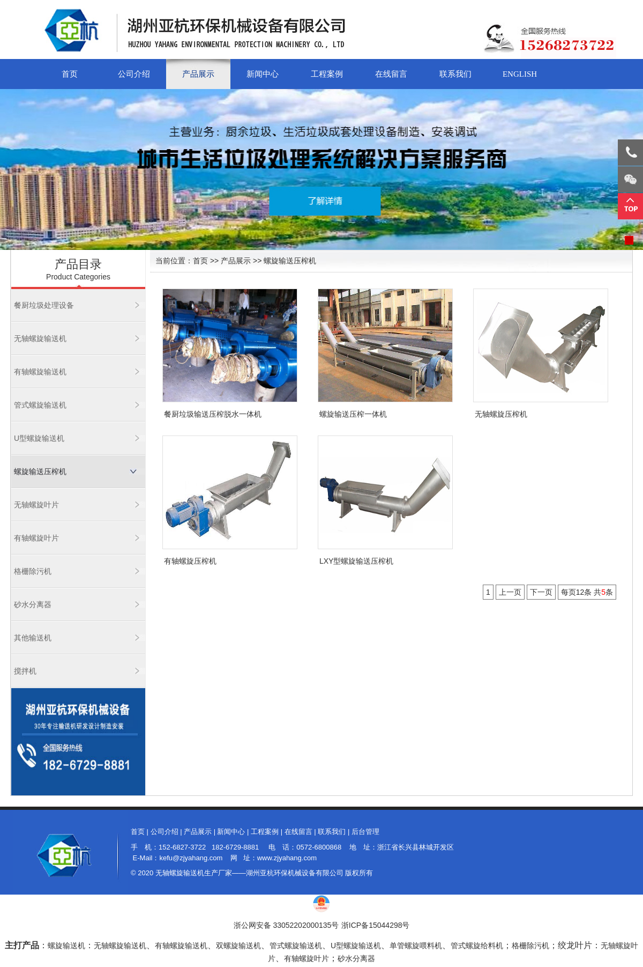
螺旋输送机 (66, 945)
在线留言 (391, 74)
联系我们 (455, 74)
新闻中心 (262, 74)
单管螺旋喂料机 (416, 945)
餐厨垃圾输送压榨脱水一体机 (212, 414)
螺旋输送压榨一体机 (353, 414)
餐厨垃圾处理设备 (44, 305)
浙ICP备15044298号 (375, 925)
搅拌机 (25, 671)
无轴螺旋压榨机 (501, 414)
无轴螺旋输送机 (40, 338)
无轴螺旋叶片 (36, 504)
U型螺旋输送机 (39, 438)
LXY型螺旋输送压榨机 (356, 561)
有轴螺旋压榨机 (190, 561)
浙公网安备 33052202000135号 (286, 925)
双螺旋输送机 (238, 945)
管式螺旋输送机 (40, 405)
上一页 (510, 592)
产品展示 (198, 74)
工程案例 (327, 74)
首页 (70, 74)
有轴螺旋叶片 (36, 538)
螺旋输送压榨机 (40, 471)
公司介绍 (134, 74)
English (520, 74)
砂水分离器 (32, 604)
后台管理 (365, 832)
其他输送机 (32, 637)
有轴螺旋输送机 (40, 371)
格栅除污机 (32, 571)
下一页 (541, 592)
